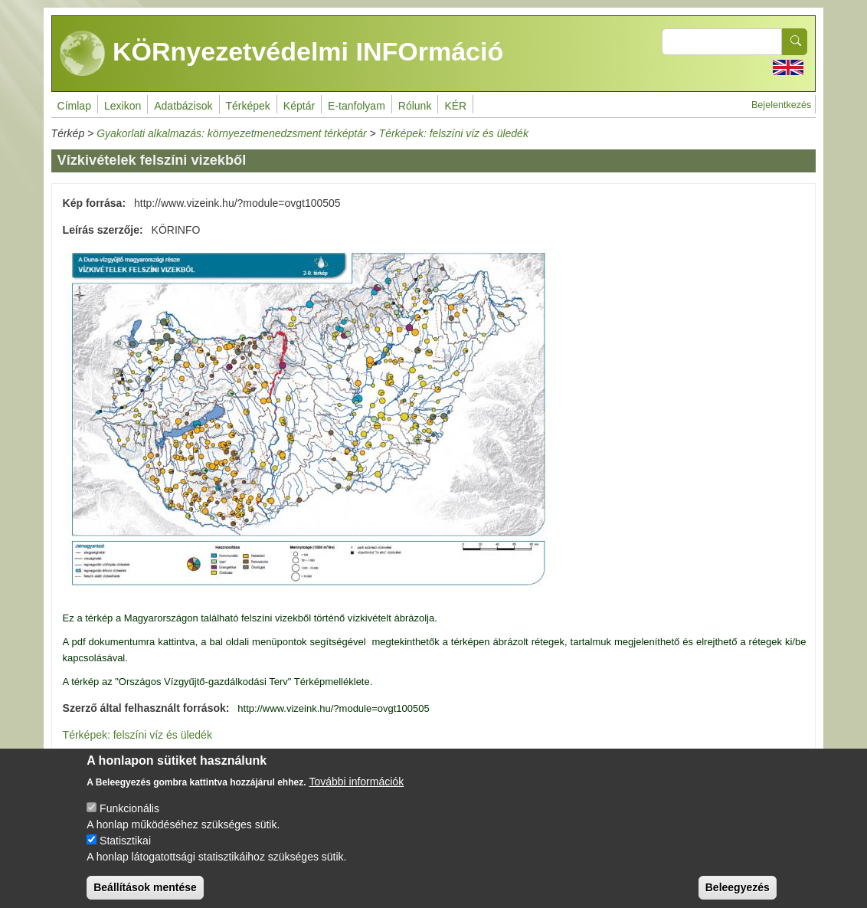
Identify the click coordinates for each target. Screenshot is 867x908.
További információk (356, 791)
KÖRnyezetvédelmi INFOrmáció (282, 54)
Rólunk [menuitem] (415, 106)
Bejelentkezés (781, 105)
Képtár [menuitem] (299, 106)
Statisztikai (125, 850)
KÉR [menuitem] (455, 106)
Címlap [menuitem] (74, 106)
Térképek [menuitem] (248, 106)
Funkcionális (129, 818)
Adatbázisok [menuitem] (183, 106)
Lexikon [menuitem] (122, 106)
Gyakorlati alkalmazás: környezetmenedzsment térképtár (231, 133)
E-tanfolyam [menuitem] (356, 106)
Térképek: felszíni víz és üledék (453, 133)
